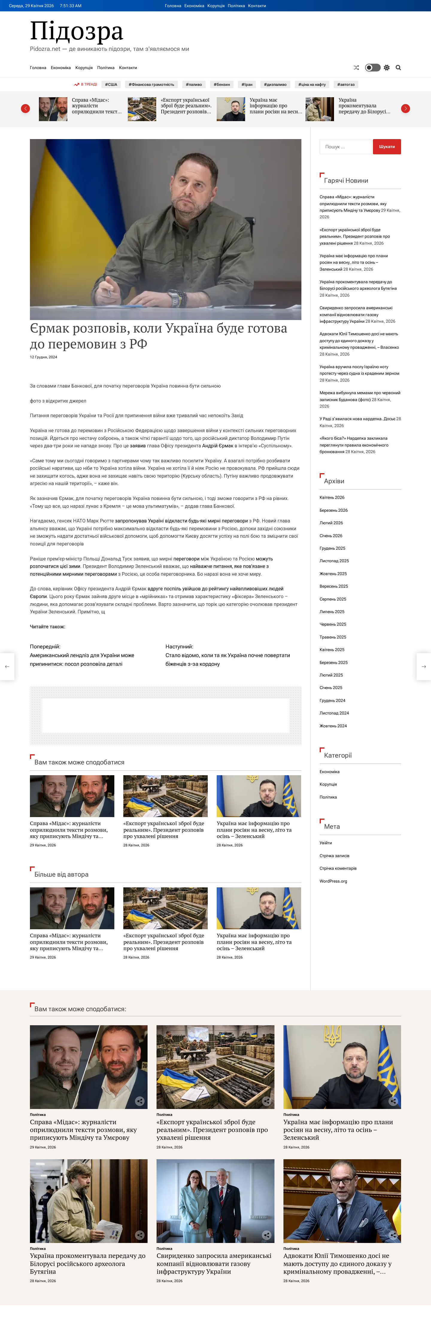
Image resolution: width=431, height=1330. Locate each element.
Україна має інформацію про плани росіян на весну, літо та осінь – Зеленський (276, 112)
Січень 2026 (331, 535)
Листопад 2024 (334, 713)
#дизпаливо (275, 84)
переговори (186, 559)
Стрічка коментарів (338, 868)
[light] (377, 67)
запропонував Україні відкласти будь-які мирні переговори (181, 521)
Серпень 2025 (333, 599)
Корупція (216, 5)
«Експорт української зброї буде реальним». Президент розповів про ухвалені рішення (186, 109)
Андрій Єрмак (217, 446)
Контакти (257, 5)
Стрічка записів (335, 855)
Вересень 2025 (334, 586)
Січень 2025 (331, 687)
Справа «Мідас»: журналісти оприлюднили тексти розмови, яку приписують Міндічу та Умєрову (96, 114)
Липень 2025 (332, 611)
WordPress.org (333, 881)
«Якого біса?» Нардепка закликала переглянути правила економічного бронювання (354, 445)
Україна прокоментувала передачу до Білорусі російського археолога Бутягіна (364, 112)
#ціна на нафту (312, 84)
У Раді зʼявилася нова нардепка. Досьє (357, 418)
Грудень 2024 (332, 700)
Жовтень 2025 (333, 573)
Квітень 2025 (332, 649)
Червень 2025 (333, 624)
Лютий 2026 (331, 522)
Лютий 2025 (331, 675)
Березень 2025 (334, 662)
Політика (236, 5)
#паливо (194, 84)
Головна (173, 5)
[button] (25, 108)
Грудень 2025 (332, 548)
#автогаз (346, 84)
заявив (138, 446)
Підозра (77, 30)
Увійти (326, 842)
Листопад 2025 (334, 560)
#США (111, 84)
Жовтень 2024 (333, 725)
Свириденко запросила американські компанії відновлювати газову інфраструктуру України (356, 314)
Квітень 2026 (332, 497)
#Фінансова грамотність (151, 84)
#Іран (247, 84)
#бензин (222, 84)
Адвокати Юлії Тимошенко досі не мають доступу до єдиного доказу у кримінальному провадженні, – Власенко (359, 340)
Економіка (194, 5)
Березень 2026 (334, 510)
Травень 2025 (333, 637)
